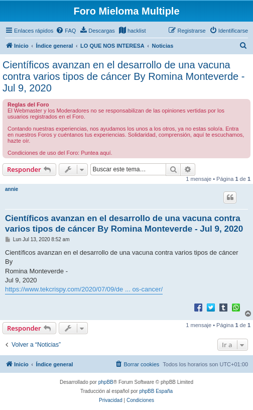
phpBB (105, 382)
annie (11, 189)
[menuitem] (66, 31)
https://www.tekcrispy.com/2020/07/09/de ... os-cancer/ (84, 289)
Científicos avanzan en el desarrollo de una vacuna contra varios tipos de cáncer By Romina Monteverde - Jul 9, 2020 (123, 76)
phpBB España (156, 391)
